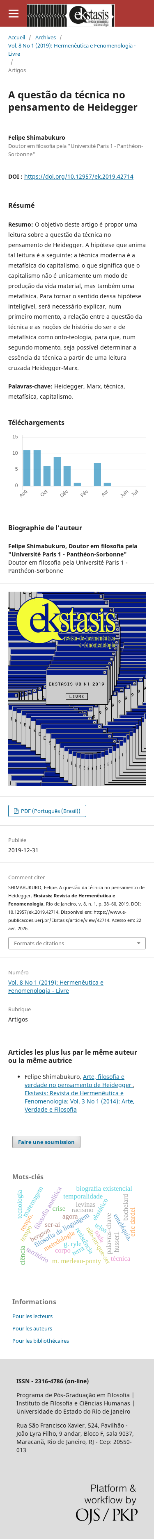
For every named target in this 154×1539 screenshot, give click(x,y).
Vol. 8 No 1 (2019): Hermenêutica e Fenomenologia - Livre (72, 49)
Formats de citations (39, 943)
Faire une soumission (46, 1142)
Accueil (16, 37)
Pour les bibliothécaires (40, 1340)
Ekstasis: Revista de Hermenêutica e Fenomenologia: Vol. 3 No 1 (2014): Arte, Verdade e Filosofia (80, 1101)
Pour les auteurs (32, 1328)
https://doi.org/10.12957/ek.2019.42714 (78, 176)
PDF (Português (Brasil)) (50, 811)
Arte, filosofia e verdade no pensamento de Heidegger (79, 1081)
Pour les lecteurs (32, 1316)
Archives (45, 37)
